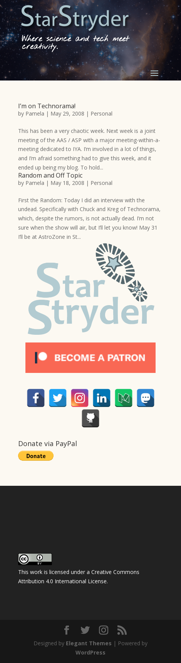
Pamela (34, 113)
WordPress (90, 652)
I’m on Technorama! (46, 106)
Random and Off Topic (50, 175)
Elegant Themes (89, 643)
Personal (101, 113)
